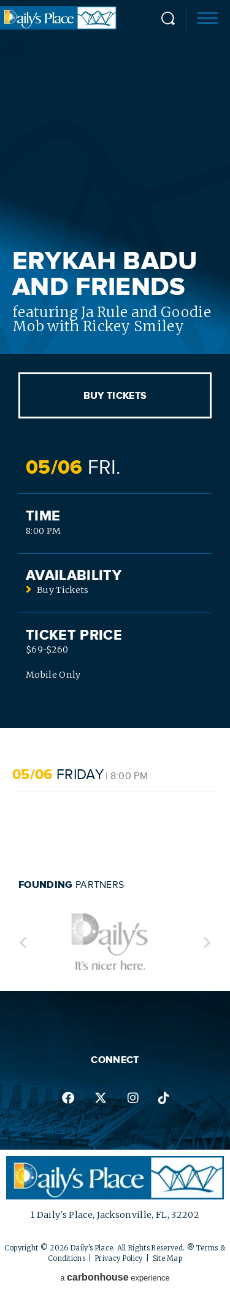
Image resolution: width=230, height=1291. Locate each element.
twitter (100, 1098)
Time (43, 516)
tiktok (163, 1098)
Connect (115, 1060)
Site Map (168, 1258)
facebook (68, 1098)
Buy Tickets (115, 396)
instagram (133, 1098)
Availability (73, 575)
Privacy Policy (118, 1258)
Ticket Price (74, 635)
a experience (115, 1277)
